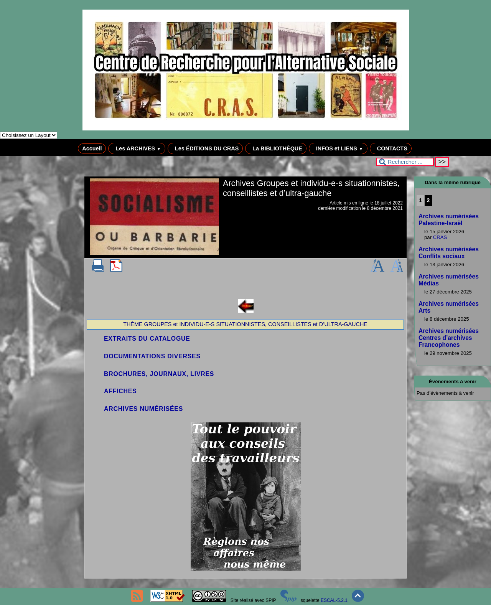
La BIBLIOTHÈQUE (275, 148)
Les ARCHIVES (136, 148)
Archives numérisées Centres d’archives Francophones (449, 338)
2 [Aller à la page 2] (428, 200)
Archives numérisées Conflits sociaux (449, 252)
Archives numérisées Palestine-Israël (449, 219)
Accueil (92, 148)
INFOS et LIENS (338, 148)
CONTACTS (390, 148)
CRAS (440, 237)
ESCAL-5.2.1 (334, 600)
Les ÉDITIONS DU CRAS (205, 148)
